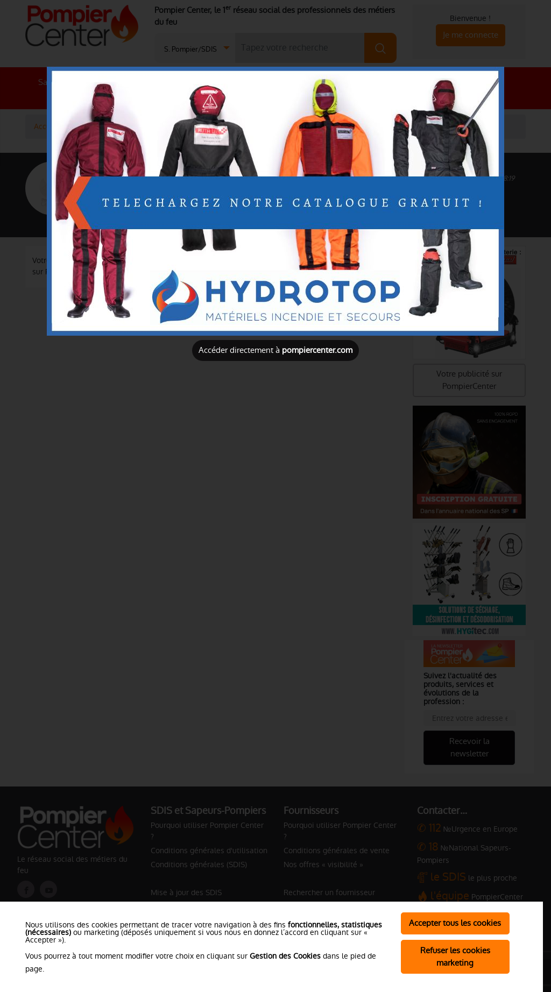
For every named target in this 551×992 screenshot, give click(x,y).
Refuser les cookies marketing (455, 956)
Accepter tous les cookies (455, 923)
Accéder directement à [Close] (275, 350)
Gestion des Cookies (285, 956)
